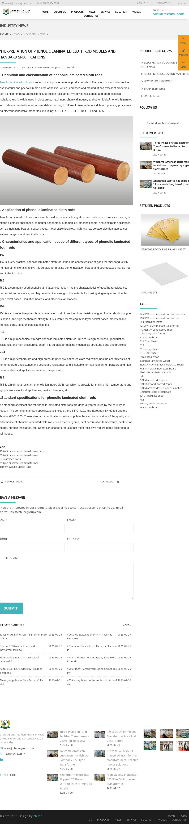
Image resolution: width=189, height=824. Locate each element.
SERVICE (105, 12)
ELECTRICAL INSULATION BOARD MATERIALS (163, 64)
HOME (4, 34)
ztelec (37, 816)
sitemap (182, 3)
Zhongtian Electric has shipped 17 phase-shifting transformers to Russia (75, 781)
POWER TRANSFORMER (156, 81)
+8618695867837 (48, 3)
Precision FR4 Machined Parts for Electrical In (92, 648)
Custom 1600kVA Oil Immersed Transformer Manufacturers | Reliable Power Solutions (122, 758)
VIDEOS (136, 12)
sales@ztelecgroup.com (17, 3)
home (44, 12)
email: (71, 520)
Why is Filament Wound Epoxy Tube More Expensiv (91, 659)
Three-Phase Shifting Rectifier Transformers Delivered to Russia (171, 146)
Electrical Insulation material (163, 123)
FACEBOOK (9, 775)
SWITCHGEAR (150, 96)
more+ (126, 625)
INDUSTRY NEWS (34, 34)
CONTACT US (163, 3)
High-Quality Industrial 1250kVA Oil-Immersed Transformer (121, 779)
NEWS (92, 12)
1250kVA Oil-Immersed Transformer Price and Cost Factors (121, 736)
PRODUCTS (77, 12)
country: (73, 539)
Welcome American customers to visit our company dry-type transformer (74, 758)
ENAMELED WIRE (153, 88)
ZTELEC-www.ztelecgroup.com (44, 67)
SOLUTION (121, 12)
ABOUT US (143, 3)
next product (109, 481)
